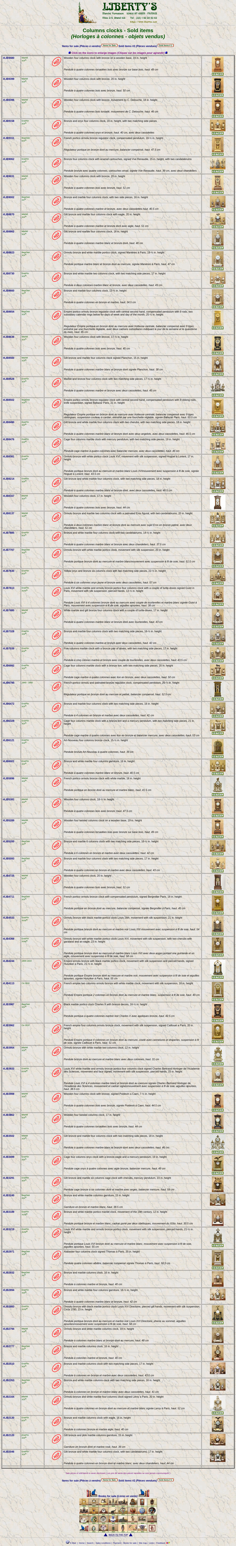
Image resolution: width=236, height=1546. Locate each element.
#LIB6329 (8, 721)
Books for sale (101, 1496)
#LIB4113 (8, 983)
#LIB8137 (8, 513)
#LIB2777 (8, 1346)
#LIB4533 (8, 917)
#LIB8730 (8, 273)
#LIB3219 (8, 1229)
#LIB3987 (8, 1004)
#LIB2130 (8, 1417)
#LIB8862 (8, 231)
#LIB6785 (8, 682)
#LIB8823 (8, 252)
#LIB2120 (8, 1435)
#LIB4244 (8, 961)
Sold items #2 (137, 46)
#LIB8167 (8, 496)
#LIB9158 (8, 121)
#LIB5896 (8, 778)
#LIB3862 (8, 1115)
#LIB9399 (8, 79)
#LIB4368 (8, 938)
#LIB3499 (8, 1157)
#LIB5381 (8, 799)
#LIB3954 (8, 1047)
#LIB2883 (8, 1306)
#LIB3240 (8, 1195)
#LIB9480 (8, 58)
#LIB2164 (8, 1396)
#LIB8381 (8, 456)
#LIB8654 (8, 311)
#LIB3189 (8, 1211)
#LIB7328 (8, 631)
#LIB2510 (8, 1363)
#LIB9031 (8, 176)
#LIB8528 (8, 379)
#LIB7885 (8, 532)
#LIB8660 (8, 290)
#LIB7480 (8, 610)
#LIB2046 (8, 1451)
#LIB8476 (8, 439)
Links (151, 1543)
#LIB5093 (8, 858)
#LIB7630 (8, 571)
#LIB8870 (8, 214)
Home (81, 1543)
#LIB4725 (8, 875)
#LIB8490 (8, 422)
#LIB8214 (8, 478)
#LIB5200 (8, 841)
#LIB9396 (8, 100)
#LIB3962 (8, 1025)
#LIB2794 (8, 1328)
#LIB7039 (8, 648)
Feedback (160, 1543)
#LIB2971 (8, 1251)
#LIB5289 (8, 820)
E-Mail (71, 1543)
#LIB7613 (8, 588)
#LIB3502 (8, 1136)
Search (90, 1543)
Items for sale (81, 46)
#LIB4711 (8, 896)
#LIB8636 (8, 337)
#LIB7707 (8, 550)
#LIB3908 (8, 1094)
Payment (117, 1543)
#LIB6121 (8, 740)
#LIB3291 (8, 1178)
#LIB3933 (8, 1068)
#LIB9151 (8, 138)
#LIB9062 (8, 159)
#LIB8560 (8, 358)
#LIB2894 (8, 1290)
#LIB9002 (8, 197)
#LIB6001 (8, 761)
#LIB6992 (8, 665)
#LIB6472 (8, 703)
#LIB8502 (8, 400)
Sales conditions (103, 1543)
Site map (143, 1543)
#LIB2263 (8, 1380)
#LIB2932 (8, 1272)
